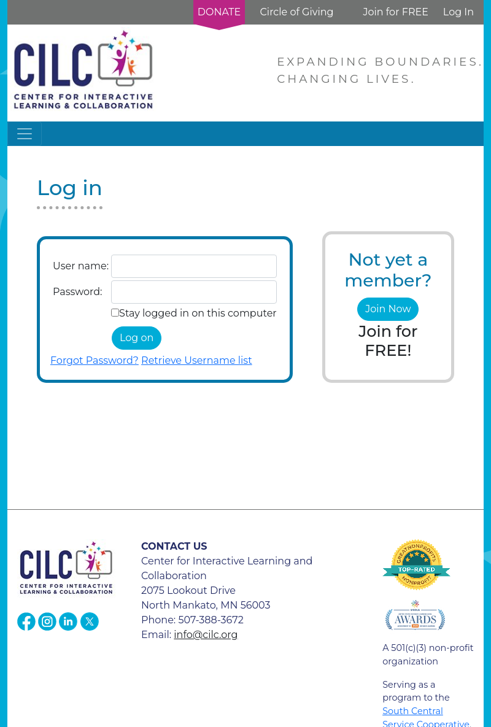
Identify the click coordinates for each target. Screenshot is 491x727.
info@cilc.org (206, 634)
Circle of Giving (296, 12)
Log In (458, 12)
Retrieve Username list (196, 360)
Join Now (388, 309)
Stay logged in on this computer (198, 313)
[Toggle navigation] (24, 133)
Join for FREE (395, 12)
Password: (77, 292)
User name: (81, 266)
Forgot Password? (94, 360)
